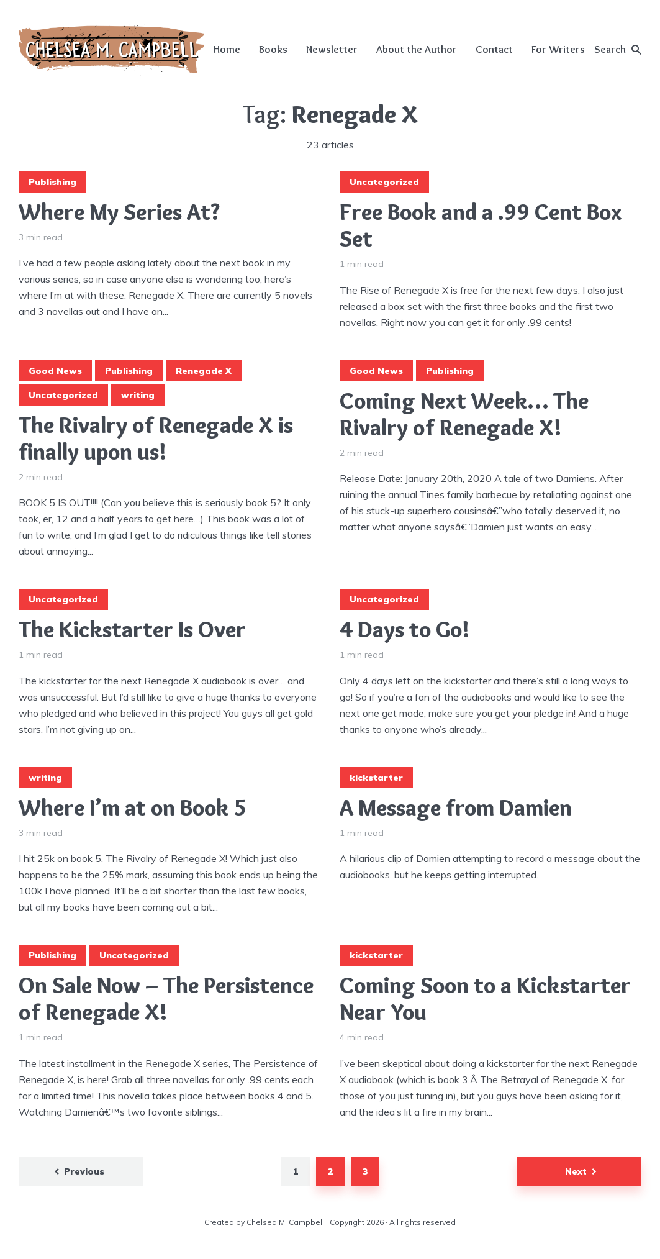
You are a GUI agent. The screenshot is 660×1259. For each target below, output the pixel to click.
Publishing (52, 182)
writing (138, 395)
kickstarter (376, 777)
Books (273, 49)
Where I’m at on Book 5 (133, 807)
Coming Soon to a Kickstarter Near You (485, 998)
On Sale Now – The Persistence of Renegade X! (166, 998)
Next (576, 1171)
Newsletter (332, 49)
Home (227, 49)
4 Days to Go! (404, 629)
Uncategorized (384, 182)
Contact (494, 49)
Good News (55, 370)
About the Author (416, 49)
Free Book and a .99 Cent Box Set (481, 225)
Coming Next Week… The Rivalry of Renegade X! (464, 414)
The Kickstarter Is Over (132, 629)
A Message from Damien (456, 807)
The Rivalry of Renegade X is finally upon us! (156, 438)
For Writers (558, 49)
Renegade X (204, 370)
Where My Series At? (119, 212)
